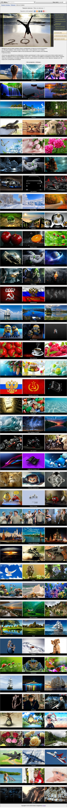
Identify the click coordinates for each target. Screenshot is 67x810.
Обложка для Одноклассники (57, 24)
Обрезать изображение (59, 29)
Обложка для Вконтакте (60, 21)
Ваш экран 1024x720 (59, 15)
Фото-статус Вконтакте (59, 19)
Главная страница (5, 5)
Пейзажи (13, 5)
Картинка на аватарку (59, 26)
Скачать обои (58, 32)
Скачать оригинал (58, 17)
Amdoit (44, 805)
